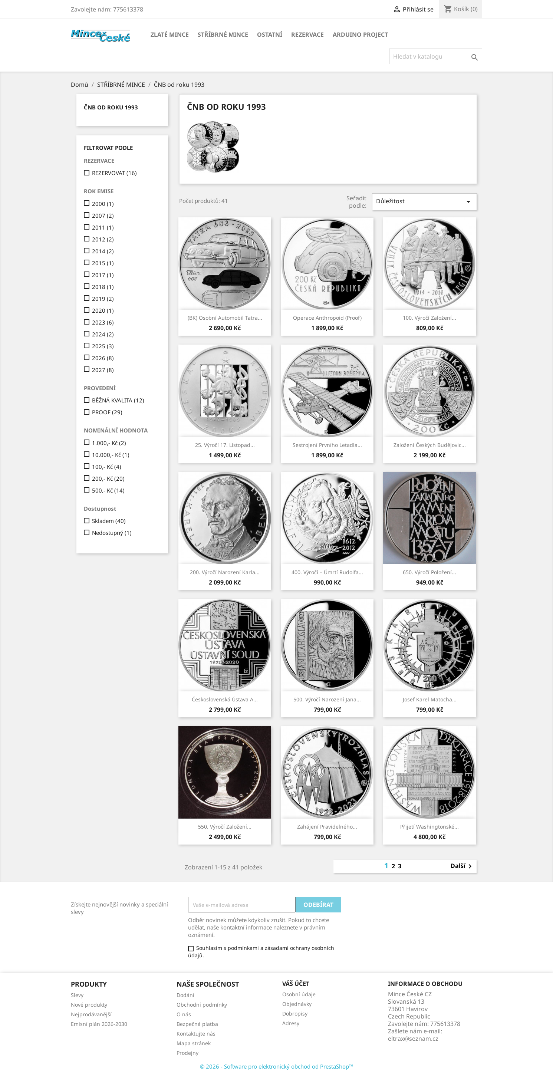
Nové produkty (89, 1004)
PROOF (107, 412)
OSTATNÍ (269, 34)
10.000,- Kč (110, 454)
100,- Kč (106, 466)
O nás (184, 1014)
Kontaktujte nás (196, 1033)
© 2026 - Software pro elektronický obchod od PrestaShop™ (276, 1066)
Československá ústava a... (225, 699)
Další (462, 866)
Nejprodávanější (91, 1014)
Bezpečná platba (197, 1023)
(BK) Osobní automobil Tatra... (225, 317)
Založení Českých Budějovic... (430, 444)
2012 (103, 239)
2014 (103, 251)
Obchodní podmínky (202, 1004)
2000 (103, 203)
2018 (103, 286)
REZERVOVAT (114, 173)
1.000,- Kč (109, 443)
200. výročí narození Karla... (225, 572)
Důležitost (424, 201)
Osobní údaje (299, 994)
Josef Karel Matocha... (430, 699)
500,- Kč (108, 490)
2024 (103, 334)
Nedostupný (112, 532)
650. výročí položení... (429, 572)
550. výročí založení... (224, 826)
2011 (103, 227)
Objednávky (297, 1003)
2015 (103, 263)
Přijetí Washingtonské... (429, 826)
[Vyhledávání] (435, 56)
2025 (103, 346)
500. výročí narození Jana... (327, 699)
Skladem (109, 520)
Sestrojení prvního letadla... (327, 444)
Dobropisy (294, 1013)
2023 (103, 322)
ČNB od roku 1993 (111, 107)
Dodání (185, 994)
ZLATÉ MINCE (170, 34)
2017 (103, 275)
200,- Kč (108, 478)
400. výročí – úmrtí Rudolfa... (327, 572)
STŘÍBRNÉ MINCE (223, 34)
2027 (103, 370)
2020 (103, 310)
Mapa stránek (194, 1043)
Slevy (77, 994)
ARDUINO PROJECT (360, 34)
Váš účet (295, 984)
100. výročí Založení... (429, 317)
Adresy (290, 1023)
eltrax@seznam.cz (413, 1038)
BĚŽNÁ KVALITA (118, 400)
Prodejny (187, 1052)
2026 (103, 358)
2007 (103, 215)
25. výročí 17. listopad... (225, 444)
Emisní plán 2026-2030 (99, 1023)
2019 (103, 298)
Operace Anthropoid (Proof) (327, 317)
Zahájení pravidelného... (327, 826)
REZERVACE (307, 34)
